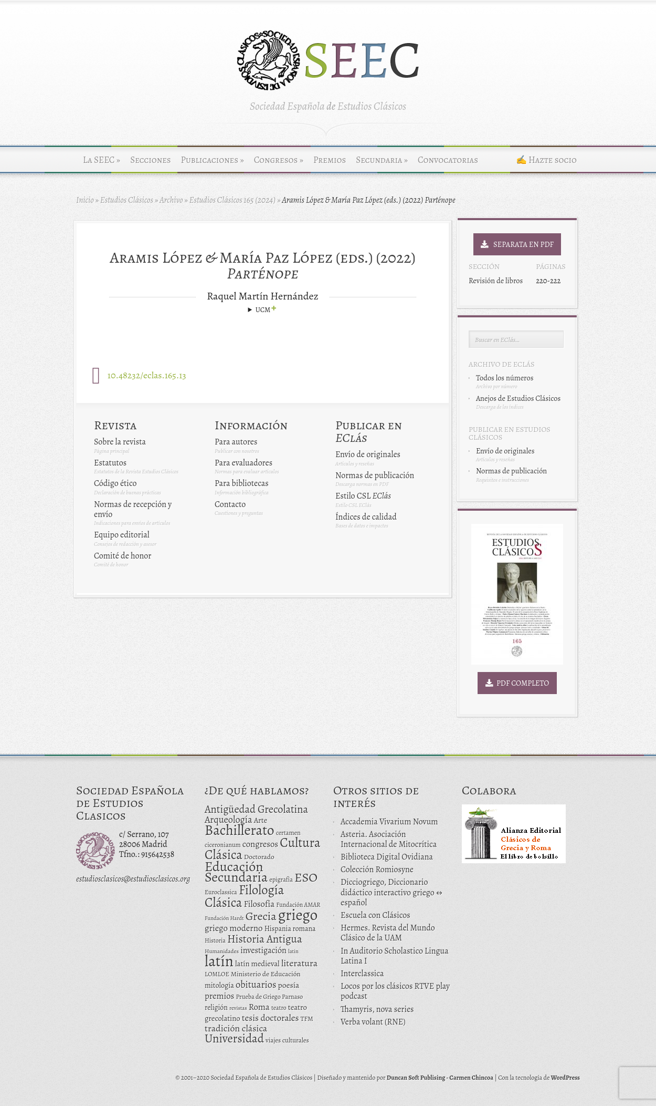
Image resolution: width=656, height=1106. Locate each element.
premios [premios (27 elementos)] (219, 996)
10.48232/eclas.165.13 (147, 375)
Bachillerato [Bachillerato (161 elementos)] (239, 830)
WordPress (565, 1077)
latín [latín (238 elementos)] (219, 960)
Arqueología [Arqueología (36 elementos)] (228, 819)
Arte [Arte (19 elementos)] (260, 820)
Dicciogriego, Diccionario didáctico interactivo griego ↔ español (391, 892)
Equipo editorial (122, 535)
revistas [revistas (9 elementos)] (238, 1008)
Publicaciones (212, 160)
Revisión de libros (496, 280)
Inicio (85, 200)
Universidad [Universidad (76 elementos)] (234, 1038)
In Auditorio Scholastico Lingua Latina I (395, 956)
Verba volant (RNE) (373, 1022)
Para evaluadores (243, 463)
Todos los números (504, 378)
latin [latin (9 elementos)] (293, 951)
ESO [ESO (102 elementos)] (306, 877)
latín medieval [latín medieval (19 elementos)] (257, 963)
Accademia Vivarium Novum (389, 822)
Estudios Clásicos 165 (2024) (232, 200)
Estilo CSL (363, 496)
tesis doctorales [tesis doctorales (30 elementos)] (270, 1017)
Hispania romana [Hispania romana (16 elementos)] (290, 929)
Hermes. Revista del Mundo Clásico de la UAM (388, 933)
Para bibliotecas (242, 483)
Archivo (171, 200)
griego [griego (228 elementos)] (298, 914)
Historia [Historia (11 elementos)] (215, 940)
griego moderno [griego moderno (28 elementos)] (233, 928)
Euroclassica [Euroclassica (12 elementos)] (221, 892)
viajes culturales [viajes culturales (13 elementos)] (287, 1040)
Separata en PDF (517, 244)
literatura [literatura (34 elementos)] (299, 963)
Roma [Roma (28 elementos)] (259, 1007)
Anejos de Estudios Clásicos (518, 398)
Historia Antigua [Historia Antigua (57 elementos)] (264, 939)
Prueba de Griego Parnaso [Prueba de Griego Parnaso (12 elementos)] (269, 997)
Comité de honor (122, 556)
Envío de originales (367, 454)
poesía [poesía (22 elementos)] (289, 984)
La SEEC (101, 160)
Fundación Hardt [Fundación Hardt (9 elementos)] (224, 918)
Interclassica (362, 973)
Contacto (230, 504)
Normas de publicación (374, 475)
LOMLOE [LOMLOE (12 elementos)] (217, 974)
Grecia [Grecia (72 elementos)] (261, 916)
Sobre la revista (120, 442)
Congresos (278, 160)
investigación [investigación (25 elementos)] (263, 950)
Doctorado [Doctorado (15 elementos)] (259, 857)
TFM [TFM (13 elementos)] (307, 1018)
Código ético (115, 483)
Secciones (150, 160)
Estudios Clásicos (126, 200)
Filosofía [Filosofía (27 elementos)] (259, 904)
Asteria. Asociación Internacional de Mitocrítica (389, 839)
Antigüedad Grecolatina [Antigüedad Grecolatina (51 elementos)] (256, 809)
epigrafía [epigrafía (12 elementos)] (281, 879)
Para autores (236, 442)
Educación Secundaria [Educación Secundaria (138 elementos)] (236, 871)
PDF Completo (517, 683)
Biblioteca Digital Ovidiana (387, 857)
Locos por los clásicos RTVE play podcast (395, 991)
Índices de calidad (366, 517)
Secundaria (382, 160)
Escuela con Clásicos (375, 915)
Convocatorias (448, 160)
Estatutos (110, 463)
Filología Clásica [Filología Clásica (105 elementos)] (244, 896)
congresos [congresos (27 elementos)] (260, 844)
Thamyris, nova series (377, 1009)
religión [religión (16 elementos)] (216, 1007)
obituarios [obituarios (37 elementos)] (256, 984)
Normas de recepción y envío (133, 509)
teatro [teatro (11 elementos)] (279, 1008)
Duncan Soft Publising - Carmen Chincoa (440, 1077)
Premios (329, 160)
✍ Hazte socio (546, 160)
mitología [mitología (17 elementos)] (219, 985)
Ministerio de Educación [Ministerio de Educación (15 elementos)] (266, 974)
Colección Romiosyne (377, 869)
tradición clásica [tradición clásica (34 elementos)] (236, 1028)
